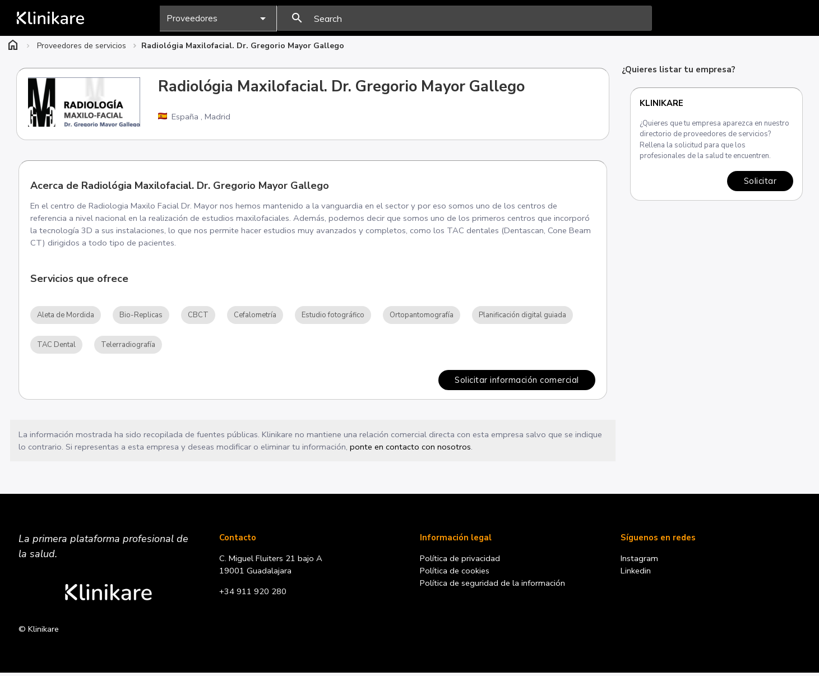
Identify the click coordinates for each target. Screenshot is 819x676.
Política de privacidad (461, 560)
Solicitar (759, 180)
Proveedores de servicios (81, 45)
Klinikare (661, 103)
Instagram (640, 560)
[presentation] (464, 18)
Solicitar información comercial (516, 381)
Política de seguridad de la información (494, 585)
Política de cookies (456, 573)
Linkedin (636, 573)
